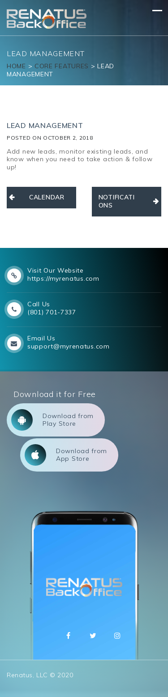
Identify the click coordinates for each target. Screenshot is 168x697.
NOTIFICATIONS (117, 201)
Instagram (117, 635)
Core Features (61, 66)
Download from (52, 420)
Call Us (38, 304)
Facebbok (69, 635)
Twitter (93, 635)
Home (16, 66)
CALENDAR (47, 197)
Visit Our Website (55, 270)
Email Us (41, 338)
